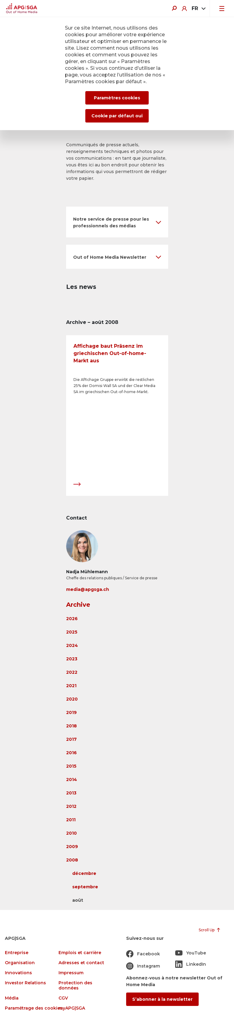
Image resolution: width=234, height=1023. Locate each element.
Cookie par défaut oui (117, 116)
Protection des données (75, 985)
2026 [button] (72, 618)
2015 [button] (71, 766)
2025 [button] (71, 632)
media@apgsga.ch (87, 589)
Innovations (18, 972)
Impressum (70, 972)
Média (12, 998)
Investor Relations (25, 983)
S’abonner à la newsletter (162, 999)
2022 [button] (71, 672)
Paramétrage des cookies (33, 1008)
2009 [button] (72, 846)
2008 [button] (72, 860)
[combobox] (198, 8)
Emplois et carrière (79, 952)
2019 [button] (71, 712)
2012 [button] (71, 806)
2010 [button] (71, 833)
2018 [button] (71, 726)
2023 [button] (71, 659)
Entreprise (16, 952)
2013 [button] (71, 793)
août (77, 900)
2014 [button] (71, 779)
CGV (63, 998)
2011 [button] (71, 819)
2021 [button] (71, 685)
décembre (84, 873)
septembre (85, 887)
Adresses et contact (81, 962)
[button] (117, 222)
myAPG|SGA (71, 1008)
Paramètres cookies (117, 98)
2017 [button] (71, 739)
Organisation (20, 962)
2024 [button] (72, 645)
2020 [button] (72, 699)
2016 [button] (71, 752)
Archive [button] (78, 604)
